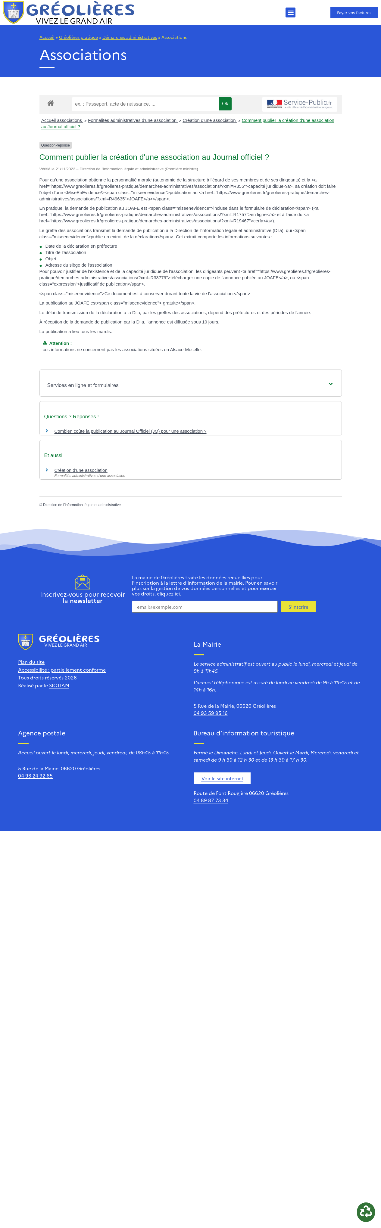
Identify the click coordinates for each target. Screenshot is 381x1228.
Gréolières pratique (78, 37)
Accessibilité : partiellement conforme (62, 669)
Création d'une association (210, 120)
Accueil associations (62, 120)
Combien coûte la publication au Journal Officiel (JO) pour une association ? (131, 431)
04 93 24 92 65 (35, 775)
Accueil (47, 37)
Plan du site (31, 661)
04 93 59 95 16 (211, 713)
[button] (290, 12)
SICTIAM (59, 685)
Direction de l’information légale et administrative (82, 505)
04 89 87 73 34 (211, 800)
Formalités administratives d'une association (133, 120)
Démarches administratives (129, 37)
